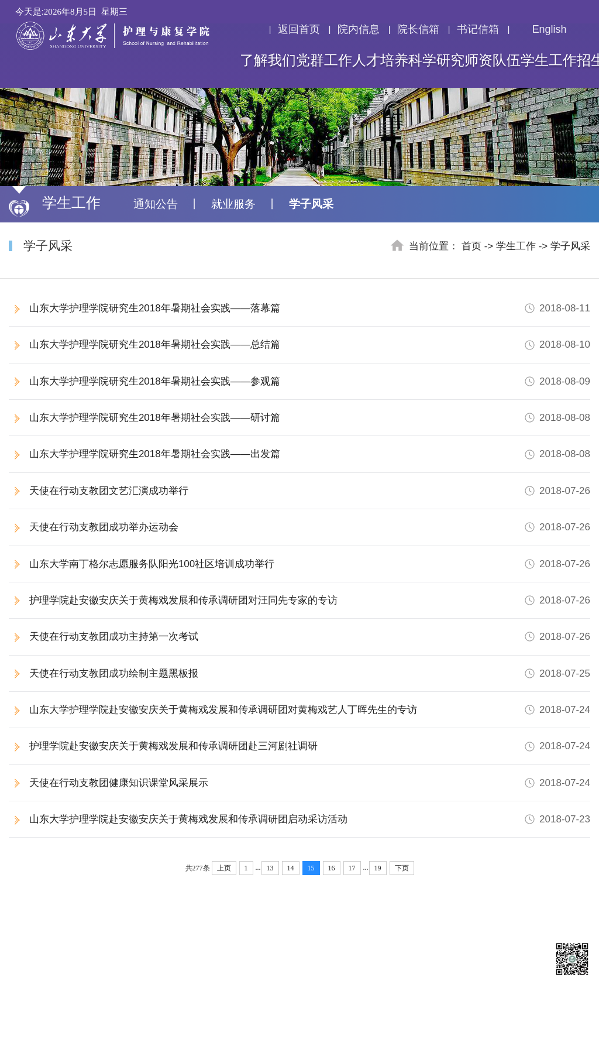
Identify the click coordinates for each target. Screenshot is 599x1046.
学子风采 (311, 204)
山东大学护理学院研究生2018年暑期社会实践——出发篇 (309, 454)
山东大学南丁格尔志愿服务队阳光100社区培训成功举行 (309, 564)
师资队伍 (492, 60)
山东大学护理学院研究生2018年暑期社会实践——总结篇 (309, 344)
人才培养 (380, 60)
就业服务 (233, 204)
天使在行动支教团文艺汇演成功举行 (309, 491)
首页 (471, 246)
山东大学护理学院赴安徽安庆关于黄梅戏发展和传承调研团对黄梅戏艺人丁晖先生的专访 (309, 710)
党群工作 (324, 60)
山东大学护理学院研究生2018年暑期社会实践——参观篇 (309, 381)
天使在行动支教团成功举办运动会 (309, 527)
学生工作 (549, 60)
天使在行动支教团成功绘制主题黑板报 (309, 673)
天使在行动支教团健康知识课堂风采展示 (309, 783)
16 (331, 868)
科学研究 (436, 60)
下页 (402, 868)
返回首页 (299, 29)
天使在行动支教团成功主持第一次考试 (309, 636)
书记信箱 (478, 29)
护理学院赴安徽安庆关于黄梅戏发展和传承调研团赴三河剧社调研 (309, 746)
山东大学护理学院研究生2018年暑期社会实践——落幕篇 (309, 308)
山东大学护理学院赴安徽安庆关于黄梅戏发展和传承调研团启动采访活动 (309, 819)
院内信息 (359, 29)
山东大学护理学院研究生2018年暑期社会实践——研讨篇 (309, 417)
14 (290, 868)
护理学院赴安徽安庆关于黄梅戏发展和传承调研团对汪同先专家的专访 (309, 600)
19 (377, 868)
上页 (224, 868)
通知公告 (155, 204)
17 (352, 868)
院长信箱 (418, 29)
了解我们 (268, 60)
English (542, 29)
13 (270, 868)
